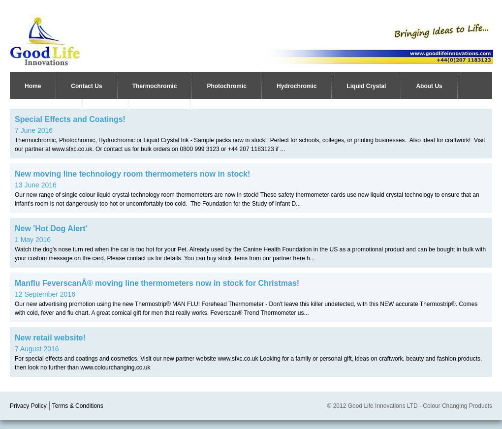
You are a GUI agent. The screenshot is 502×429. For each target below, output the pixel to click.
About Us (429, 86)
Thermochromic (154, 86)
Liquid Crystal (366, 86)
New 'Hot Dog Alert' (51, 228)
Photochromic (227, 86)
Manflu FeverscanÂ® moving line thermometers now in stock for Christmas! (157, 283)
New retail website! (50, 338)
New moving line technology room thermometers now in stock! (132, 174)
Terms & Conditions (77, 405)
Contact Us (86, 86)
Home (33, 86)
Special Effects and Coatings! (70, 119)
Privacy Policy (28, 405)
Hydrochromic (296, 86)
